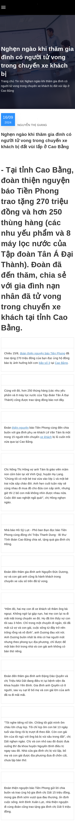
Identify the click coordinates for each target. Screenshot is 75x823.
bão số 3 (44, 362)
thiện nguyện (20, 427)
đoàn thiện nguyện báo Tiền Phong (42, 353)
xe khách (46, 437)
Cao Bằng (61, 362)
